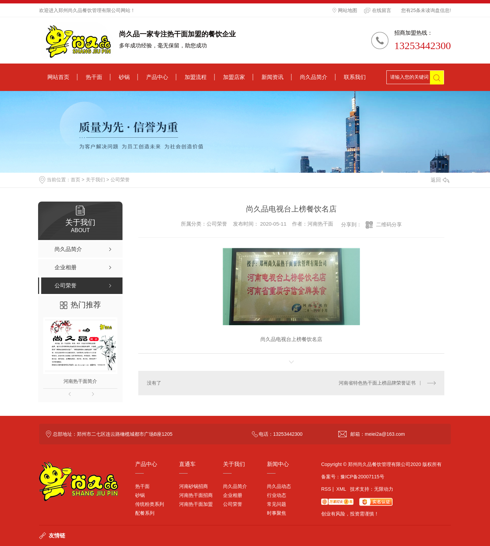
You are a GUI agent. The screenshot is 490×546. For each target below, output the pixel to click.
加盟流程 (196, 77)
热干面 (94, 77)
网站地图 (344, 10)
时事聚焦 (276, 513)
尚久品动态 (279, 486)
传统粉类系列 (149, 504)
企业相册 (232, 495)
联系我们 (355, 77)
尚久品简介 (313, 77)
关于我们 (95, 179)
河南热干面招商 (196, 495)
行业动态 (276, 495)
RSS (326, 489)
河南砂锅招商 (193, 486)
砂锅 (124, 77)
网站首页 (58, 77)
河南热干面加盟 (196, 504)
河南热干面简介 (80, 381)
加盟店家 (234, 77)
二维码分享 (389, 224)
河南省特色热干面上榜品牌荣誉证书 (377, 383)
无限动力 (383, 489)
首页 (75, 179)
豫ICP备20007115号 (362, 476)
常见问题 (276, 504)
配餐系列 (144, 513)
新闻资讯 (272, 77)
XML (341, 489)
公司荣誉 (120, 179)
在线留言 (377, 11)
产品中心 (157, 77)
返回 (440, 180)
